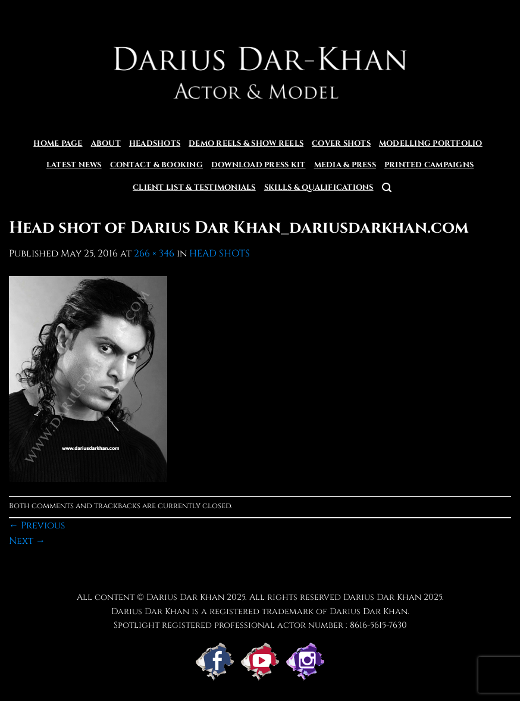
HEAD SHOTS (219, 253)
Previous (37, 525)
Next (27, 540)
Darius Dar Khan (382, 597)
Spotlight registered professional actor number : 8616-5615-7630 (260, 625)
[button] (386, 187)
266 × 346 (154, 253)
